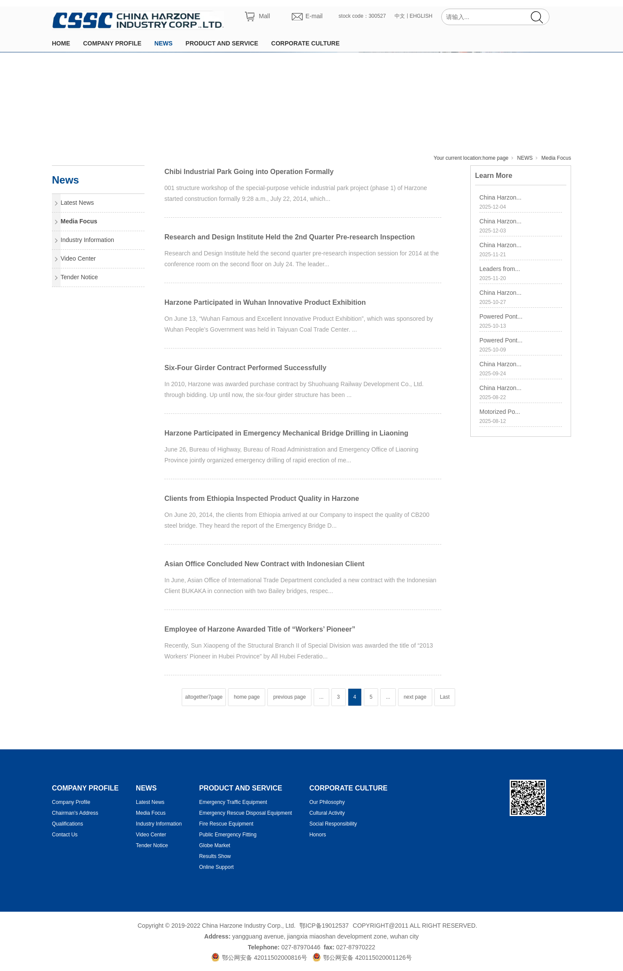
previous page (289, 697)
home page (495, 158)
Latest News (77, 202)
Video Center (78, 258)
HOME (61, 43)
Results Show (215, 856)
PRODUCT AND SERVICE (222, 43)
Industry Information (87, 239)
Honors (317, 835)
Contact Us (64, 835)
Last (445, 697)
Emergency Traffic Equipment (233, 802)
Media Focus (556, 158)
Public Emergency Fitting (228, 835)
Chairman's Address (75, 813)
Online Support (216, 867)
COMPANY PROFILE (112, 43)
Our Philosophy (327, 802)
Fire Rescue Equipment (226, 824)
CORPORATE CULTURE (305, 43)
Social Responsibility (333, 824)
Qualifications (67, 824)
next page (415, 697)
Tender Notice (79, 277)
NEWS (163, 43)
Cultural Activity (327, 813)
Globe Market (214, 845)
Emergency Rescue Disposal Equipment (245, 813)
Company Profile (71, 802)
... (321, 697)
